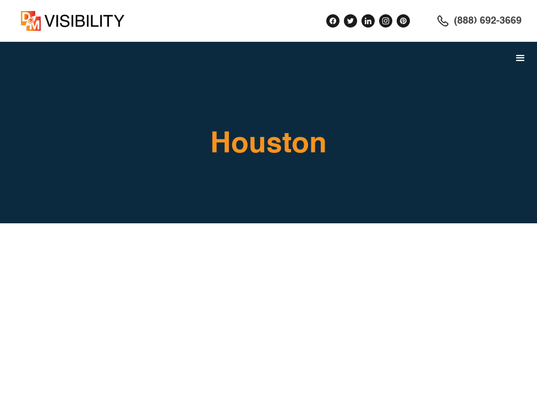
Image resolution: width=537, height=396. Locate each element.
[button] (520, 58)
